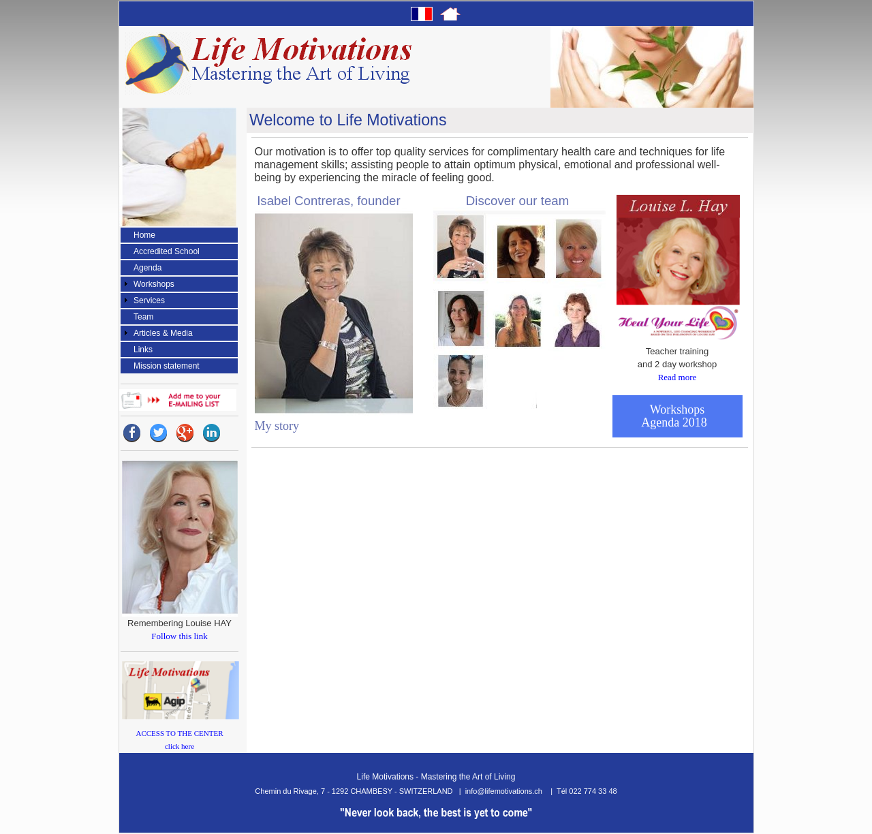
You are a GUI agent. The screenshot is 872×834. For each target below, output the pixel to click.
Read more (677, 377)
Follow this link (179, 636)
